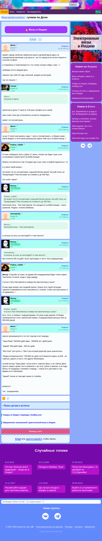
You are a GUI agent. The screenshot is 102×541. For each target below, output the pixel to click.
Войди (18, 439)
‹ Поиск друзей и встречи (15, 405)
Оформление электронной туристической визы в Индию (29, 423)
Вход (98, 12)
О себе (12, 50)
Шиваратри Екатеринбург (83, 98)
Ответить (65, 46)
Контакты (79, 527)
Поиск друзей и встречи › (13, 17)
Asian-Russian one (80, 133)
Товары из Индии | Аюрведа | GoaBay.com (22, 415)
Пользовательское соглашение (49, 527)
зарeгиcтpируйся (34, 439)
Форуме (92, 66)
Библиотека (90, 527)
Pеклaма (69, 527)
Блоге (91, 106)
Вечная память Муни (81, 72)
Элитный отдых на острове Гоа (85, 138)
